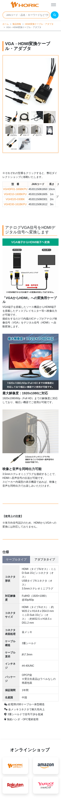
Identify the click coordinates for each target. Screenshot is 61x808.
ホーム (5, 24)
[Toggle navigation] (53, 4)
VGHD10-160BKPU (15, 194)
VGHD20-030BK (15, 199)
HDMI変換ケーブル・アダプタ (39, 24)
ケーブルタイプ (16, 559)
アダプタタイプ (44, 559)
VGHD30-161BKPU (15, 204)
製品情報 (17, 24)
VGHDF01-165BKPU (15, 189)
